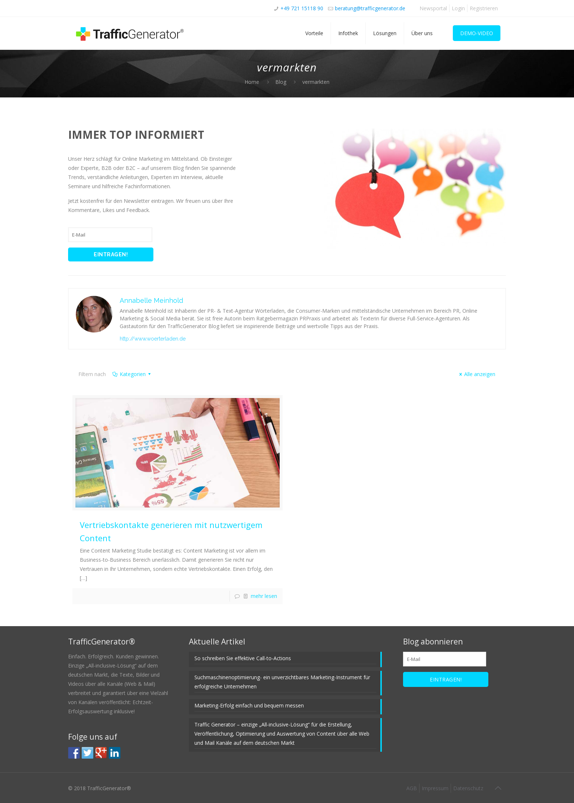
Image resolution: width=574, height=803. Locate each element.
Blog (280, 81)
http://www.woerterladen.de (153, 339)
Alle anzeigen (476, 374)
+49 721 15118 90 (301, 8)
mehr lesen (264, 595)
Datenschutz (468, 788)
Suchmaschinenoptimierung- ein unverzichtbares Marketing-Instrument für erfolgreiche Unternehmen (282, 682)
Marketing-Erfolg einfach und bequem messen (249, 705)
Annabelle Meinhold (151, 300)
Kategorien (132, 374)
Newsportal (433, 8)
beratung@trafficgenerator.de (370, 8)
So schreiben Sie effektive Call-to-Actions (242, 658)
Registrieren (484, 8)
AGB (411, 788)
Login (458, 8)
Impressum (435, 788)
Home (252, 81)
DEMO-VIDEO (476, 33)
